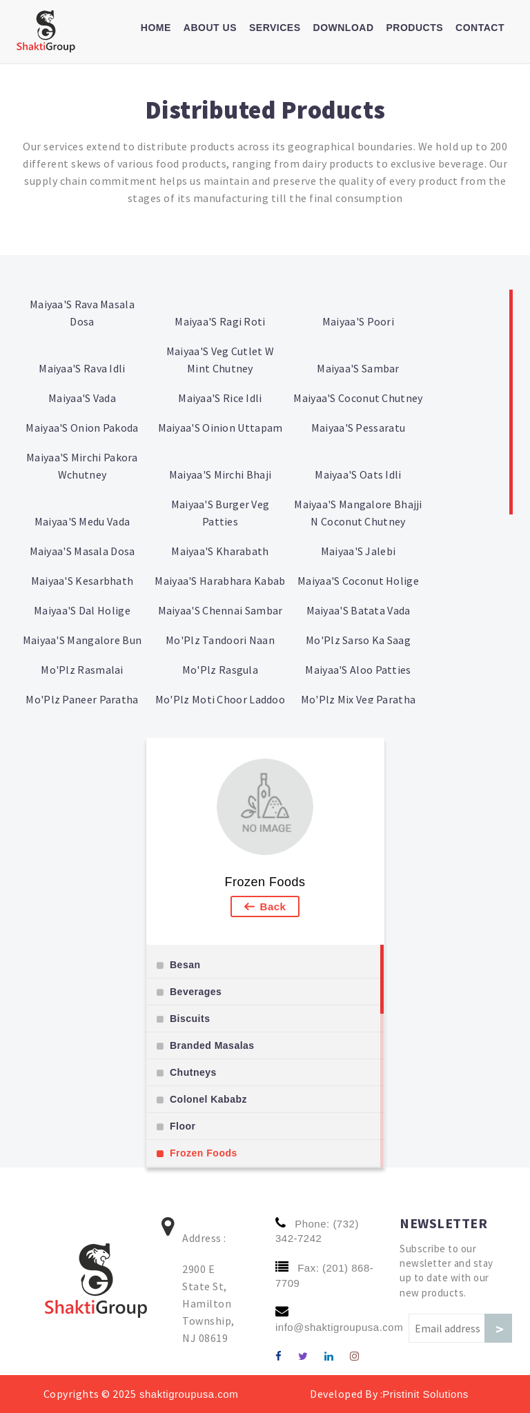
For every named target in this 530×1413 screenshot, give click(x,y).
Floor (183, 1126)
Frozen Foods (264, 882)
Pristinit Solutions (425, 1394)
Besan (185, 964)
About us (210, 27)
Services (275, 27)
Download (343, 27)
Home (156, 27)
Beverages (196, 991)
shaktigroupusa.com (187, 1394)
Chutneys (193, 1072)
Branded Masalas (212, 1045)
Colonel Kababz (208, 1099)
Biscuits (190, 1018)
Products (415, 27)
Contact (479, 27)
